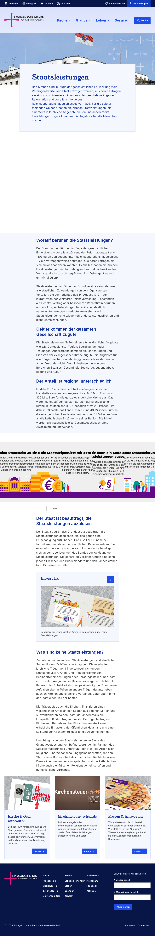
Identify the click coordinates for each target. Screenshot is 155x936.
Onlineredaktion (51, 896)
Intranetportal (50, 890)
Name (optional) (122, 880)
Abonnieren (123, 907)
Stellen (68, 885)
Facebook (91, 885)
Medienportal (50, 885)
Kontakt (69, 896)
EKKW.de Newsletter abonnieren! (130, 874)
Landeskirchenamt (75, 880)
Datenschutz (144, 925)
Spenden (69, 890)
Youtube (91, 890)
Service (121, 20)
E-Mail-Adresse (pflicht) (126, 892)
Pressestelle (49, 880)
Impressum (129, 925)
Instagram (92, 880)
